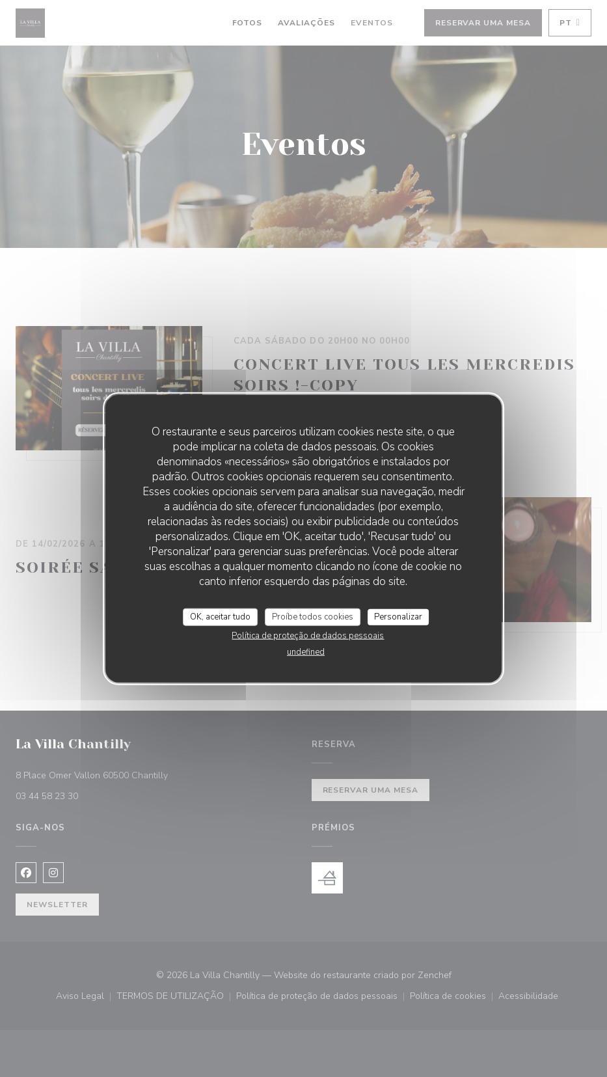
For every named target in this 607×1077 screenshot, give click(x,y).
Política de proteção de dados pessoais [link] (308, 636)
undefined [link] (306, 652)
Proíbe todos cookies (312, 616)
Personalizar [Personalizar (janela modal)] (398, 616)
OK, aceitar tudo (220, 616)
